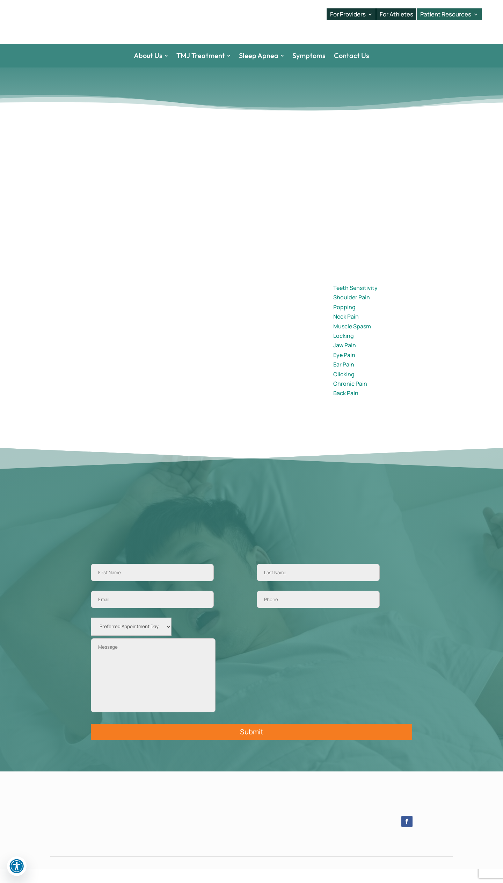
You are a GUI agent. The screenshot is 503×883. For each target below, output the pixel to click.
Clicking (344, 388)
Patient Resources (445, 14)
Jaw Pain (344, 359)
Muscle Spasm (352, 340)
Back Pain (345, 407)
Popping (344, 321)
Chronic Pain (350, 398)
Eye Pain (344, 369)
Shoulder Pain (351, 311)
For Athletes (396, 14)
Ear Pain (343, 379)
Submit (251, 745)
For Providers (348, 14)
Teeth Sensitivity (355, 302)
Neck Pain (346, 331)
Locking (343, 350)
